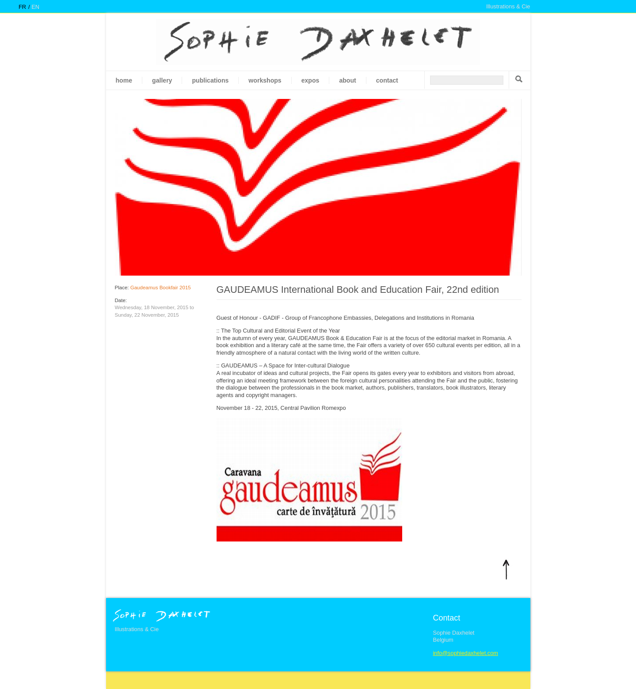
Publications (210, 80)
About (347, 80)
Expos (310, 80)
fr (22, 7)
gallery (162, 80)
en (35, 7)
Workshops (264, 80)
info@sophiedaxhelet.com (465, 653)
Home (124, 80)
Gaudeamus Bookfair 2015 (160, 287)
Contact (387, 80)
